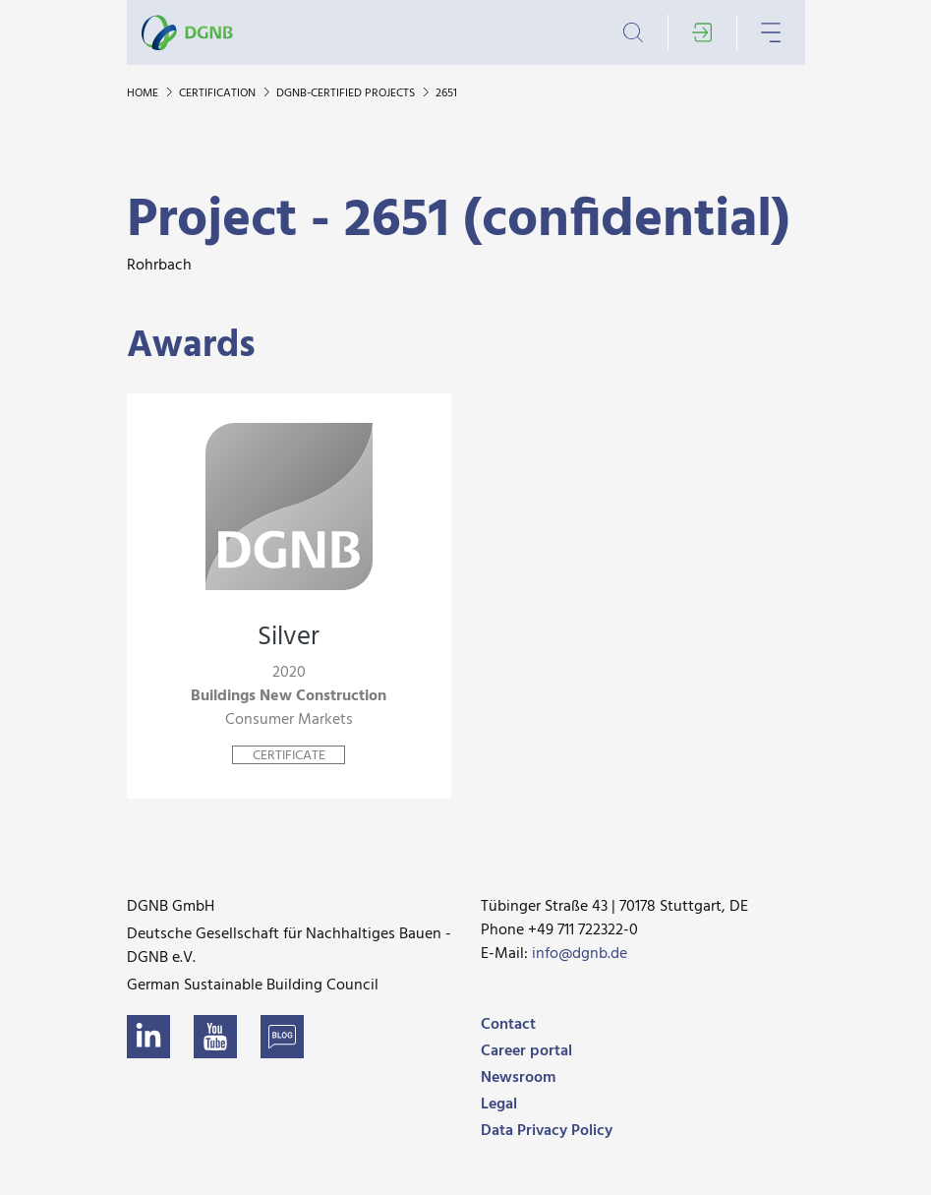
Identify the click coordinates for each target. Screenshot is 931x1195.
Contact (508, 1025)
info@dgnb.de (579, 954)
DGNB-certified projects (347, 93)
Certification (219, 93)
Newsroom (518, 1078)
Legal (499, 1104)
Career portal (526, 1051)
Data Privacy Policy (546, 1131)
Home (144, 93)
